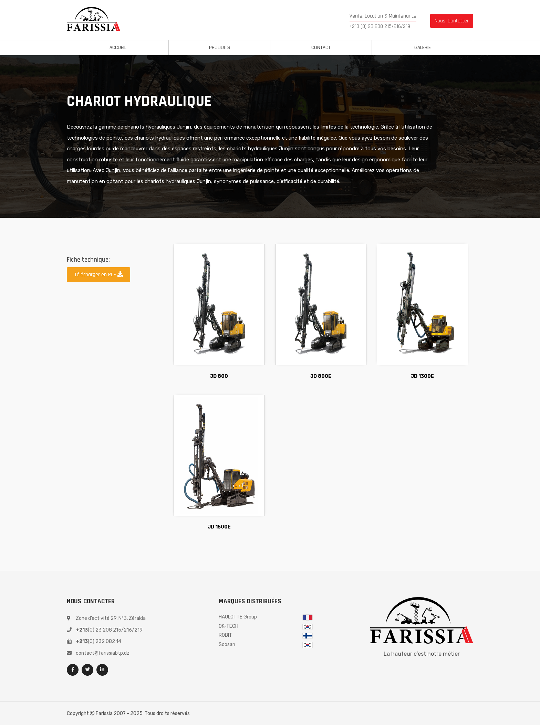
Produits (219, 47)
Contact (321, 47)
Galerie (422, 47)
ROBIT (225, 635)
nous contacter (452, 21)
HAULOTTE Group (238, 617)
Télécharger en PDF (98, 274)
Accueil (118, 47)
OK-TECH (228, 626)
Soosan (227, 644)
